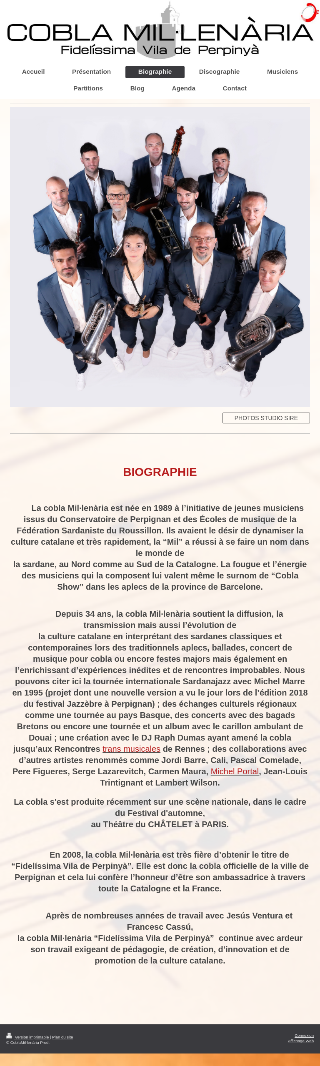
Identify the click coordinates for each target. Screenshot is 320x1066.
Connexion (304, 1035)
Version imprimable (28, 1037)
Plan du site (62, 1037)
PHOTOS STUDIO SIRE (266, 418)
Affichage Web (301, 1040)
